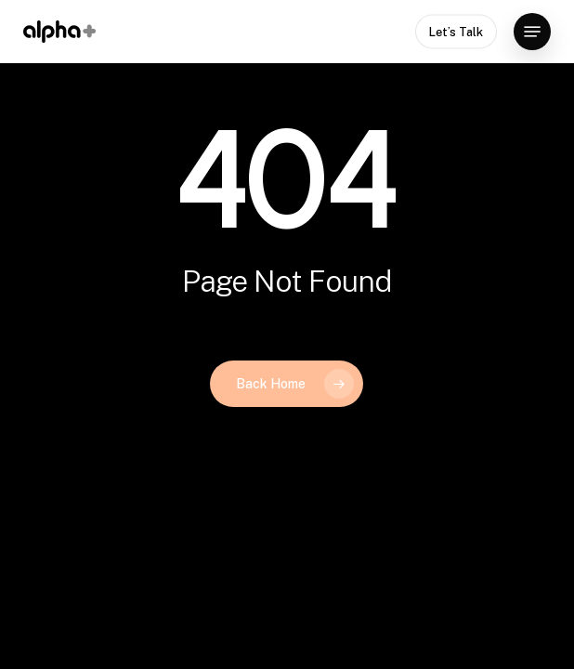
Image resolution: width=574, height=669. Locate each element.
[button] (532, 31)
